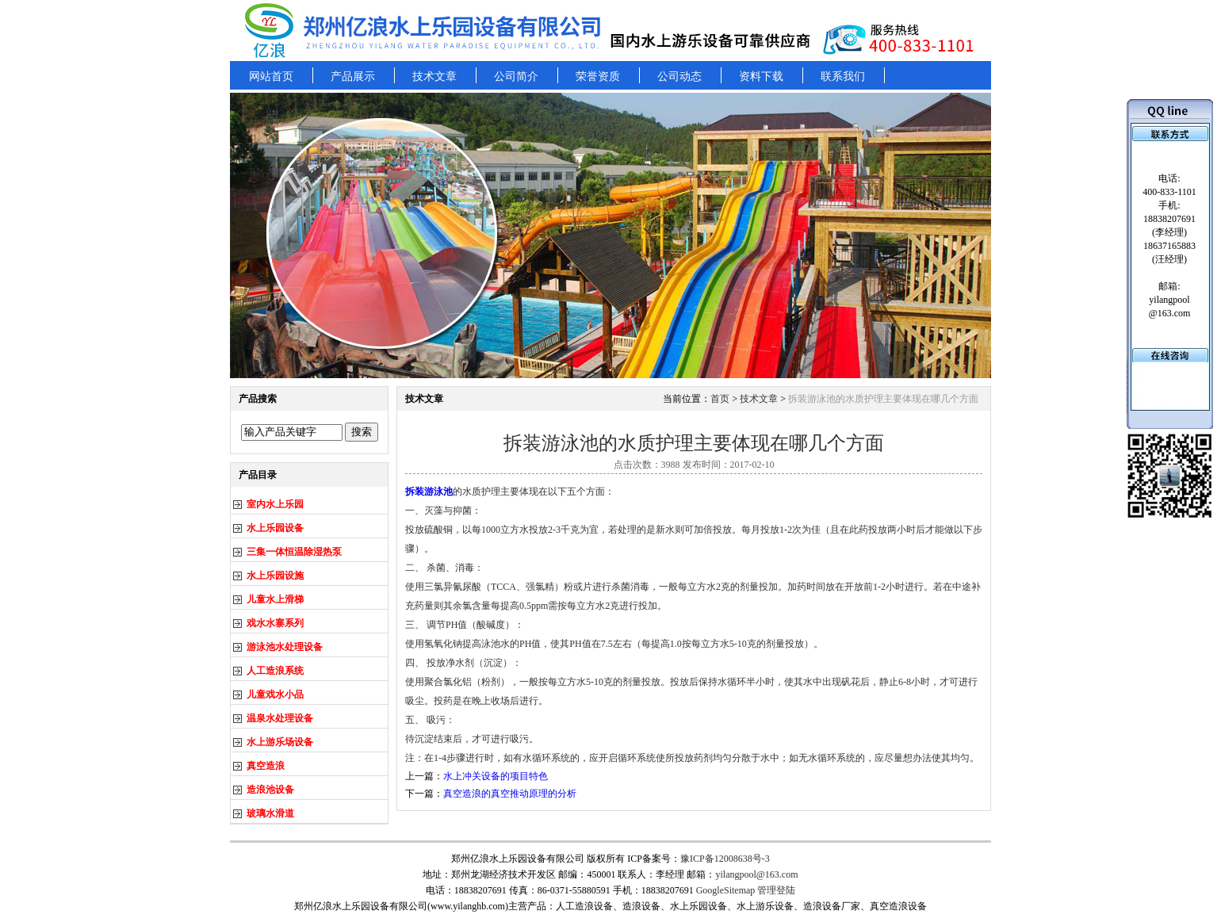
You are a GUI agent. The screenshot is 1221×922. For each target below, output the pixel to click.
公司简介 (516, 76)
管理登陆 (776, 890)
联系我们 (843, 76)
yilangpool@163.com (756, 874)
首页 (719, 398)
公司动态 (679, 76)
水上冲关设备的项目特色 (495, 776)
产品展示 (353, 76)
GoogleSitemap (726, 890)
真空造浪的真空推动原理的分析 (509, 793)
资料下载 (761, 76)
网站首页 (271, 76)
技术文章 (434, 76)
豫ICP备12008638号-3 (725, 858)
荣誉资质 (598, 76)
